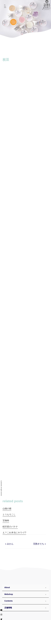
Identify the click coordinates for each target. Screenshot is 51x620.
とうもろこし (9, 514)
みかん (10, 544)
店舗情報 (8, 608)
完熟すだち (38, 544)
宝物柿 (6, 520)
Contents (8, 601)
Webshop (8, 594)
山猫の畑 (7, 508)
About (7, 587)
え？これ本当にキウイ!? (14, 532)
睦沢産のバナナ (10, 526)
